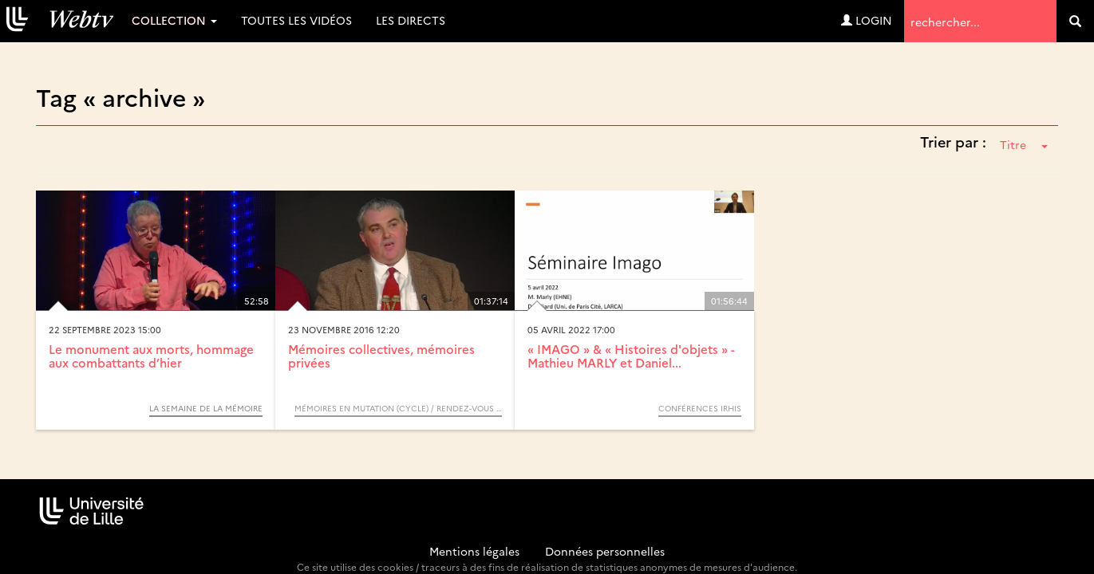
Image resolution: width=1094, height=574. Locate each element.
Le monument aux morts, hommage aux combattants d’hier (151, 355)
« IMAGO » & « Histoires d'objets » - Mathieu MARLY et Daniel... (631, 355)
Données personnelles (605, 551)
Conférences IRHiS (699, 408)
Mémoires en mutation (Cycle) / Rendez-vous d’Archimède (398, 408)
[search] (1075, 21)
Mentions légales (474, 551)
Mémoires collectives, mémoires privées (381, 355)
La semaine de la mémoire (206, 408)
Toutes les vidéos (296, 20)
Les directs (410, 20)
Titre (1024, 144)
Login (866, 20)
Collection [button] (174, 20)
